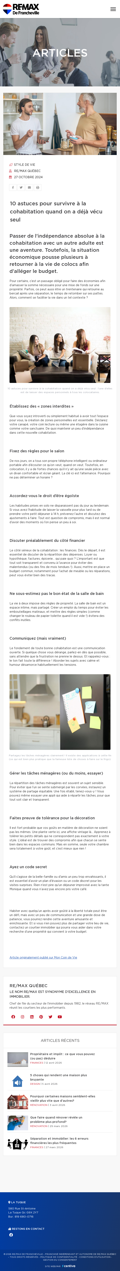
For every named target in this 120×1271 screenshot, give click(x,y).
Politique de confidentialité (58, 1257)
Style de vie (22, 164)
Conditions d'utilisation (94, 1257)
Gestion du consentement (60, 1260)
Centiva (68, 1266)
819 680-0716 (24, 1216)
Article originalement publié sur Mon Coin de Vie (43, 957)
